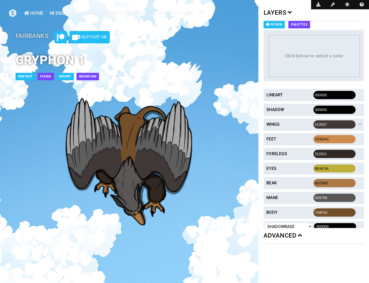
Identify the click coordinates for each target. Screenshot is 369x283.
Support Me (89, 37)
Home (33, 13)
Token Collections (118, 13)
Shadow (275, 109)
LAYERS (278, 12)
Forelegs (276, 153)
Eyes (271, 168)
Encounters (67, 13)
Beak (271, 182)
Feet (271, 139)
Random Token (172, 13)
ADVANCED (283, 235)
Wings (273, 124)
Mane (272, 197)
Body (272, 212)
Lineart (274, 94)
